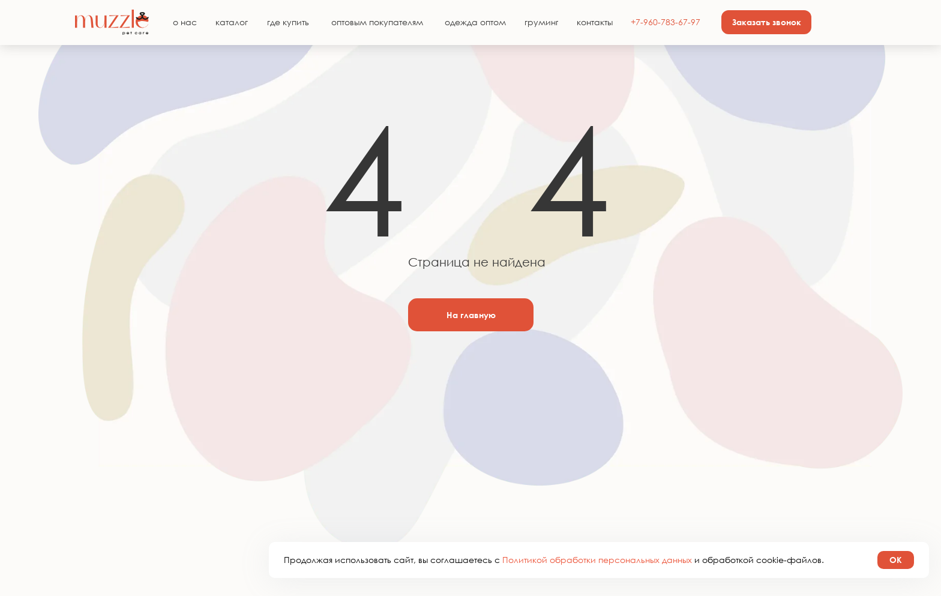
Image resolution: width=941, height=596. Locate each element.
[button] (766, 22)
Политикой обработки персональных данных (598, 560)
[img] (112, 22)
